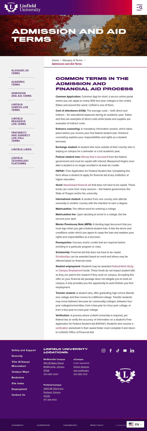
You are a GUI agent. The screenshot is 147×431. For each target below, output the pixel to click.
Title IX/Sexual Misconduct (21, 364)
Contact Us (18, 394)
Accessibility (18, 425)
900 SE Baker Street (53, 363)
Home (55, 60)
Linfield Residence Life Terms (18, 121)
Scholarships (63, 256)
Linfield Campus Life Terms (19, 107)
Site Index (18, 383)
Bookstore (18, 377)
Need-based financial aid (77, 185)
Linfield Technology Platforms (20, 161)
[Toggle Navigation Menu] (139, 7)
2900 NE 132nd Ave (53, 388)
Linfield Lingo (21, 149)
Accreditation (43, 425)
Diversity (17, 356)
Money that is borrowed (94, 156)
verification (62, 328)
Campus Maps (20, 371)
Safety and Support (24, 350)
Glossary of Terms (72, 60)
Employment (19, 389)
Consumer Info (70, 425)
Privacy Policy (97, 425)
